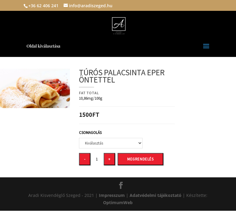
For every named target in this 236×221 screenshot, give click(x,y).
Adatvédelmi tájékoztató (155, 195)
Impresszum (112, 195)
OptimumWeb (118, 202)
